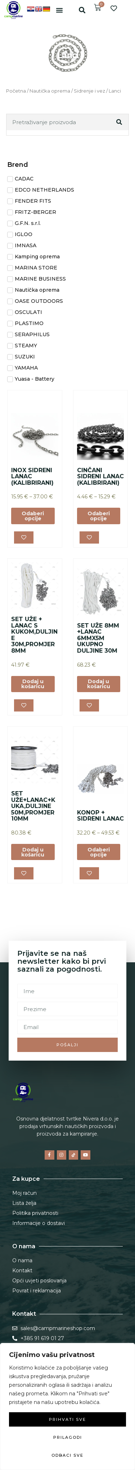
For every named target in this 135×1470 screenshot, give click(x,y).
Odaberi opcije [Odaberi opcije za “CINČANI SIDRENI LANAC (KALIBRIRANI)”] (98, 516)
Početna (16, 91)
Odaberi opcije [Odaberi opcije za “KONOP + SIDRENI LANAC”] (98, 852)
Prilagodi (67, 1437)
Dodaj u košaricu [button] (32, 684)
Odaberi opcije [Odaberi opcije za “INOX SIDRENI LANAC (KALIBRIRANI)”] (33, 516)
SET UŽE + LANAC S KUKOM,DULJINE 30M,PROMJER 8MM (34, 635)
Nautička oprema (50, 91)
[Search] (120, 122)
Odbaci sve (67, 1455)
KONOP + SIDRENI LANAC (100, 815)
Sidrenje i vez (89, 91)
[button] (59, 10)
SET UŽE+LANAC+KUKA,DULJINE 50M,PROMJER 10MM (33, 806)
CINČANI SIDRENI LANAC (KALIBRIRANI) (100, 476)
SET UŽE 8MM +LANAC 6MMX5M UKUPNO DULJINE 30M (98, 638)
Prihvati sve (67, 1419)
